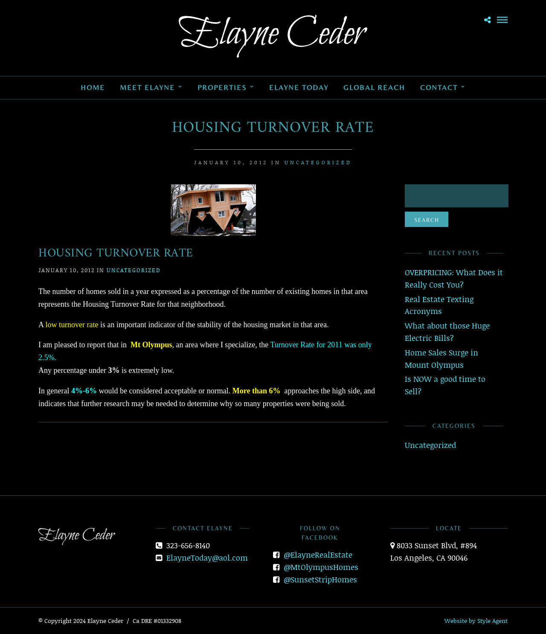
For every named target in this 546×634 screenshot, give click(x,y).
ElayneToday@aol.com (207, 557)
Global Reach (374, 87)
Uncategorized (318, 162)
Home (93, 87)
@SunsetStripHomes (320, 579)
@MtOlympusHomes (321, 567)
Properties (222, 87)
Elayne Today (298, 87)
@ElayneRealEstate (318, 554)
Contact (439, 87)
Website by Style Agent (476, 620)
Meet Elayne (147, 87)
